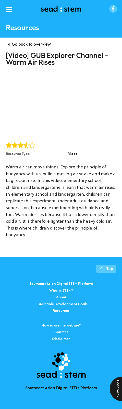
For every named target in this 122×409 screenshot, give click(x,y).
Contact (61, 332)
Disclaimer (61, 339)
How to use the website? (61, 325)
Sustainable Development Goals (61, 304)
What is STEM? (61, 290)
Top (109, 269)
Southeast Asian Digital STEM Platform (61, 284)
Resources (61, 311)
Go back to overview (31, 44)
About (61, 297)
